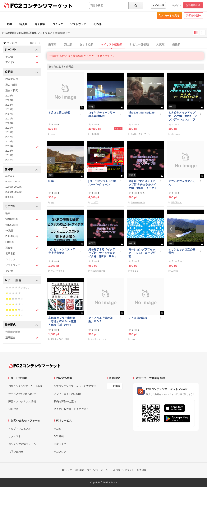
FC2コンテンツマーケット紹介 (25, 386)
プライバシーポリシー (98, 470)
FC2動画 (59, 436)
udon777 (94, 202)
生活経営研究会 (57, 271)
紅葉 (51, 181)
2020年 (9, 123)
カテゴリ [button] (21, 206)
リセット (35, 43)
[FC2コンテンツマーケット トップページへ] (34, 365)
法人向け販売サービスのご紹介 (71, 409)
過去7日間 (11, 84)
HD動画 (9, 242)
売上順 (68, 44)
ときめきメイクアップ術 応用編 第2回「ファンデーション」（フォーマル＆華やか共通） (182, 116)
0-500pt (9, 176)
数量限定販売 (12, 331)
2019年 (9, 127)
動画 (9, 24)
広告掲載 (141, 470)
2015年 (22, 147)
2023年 (9, 109)
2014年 (9, 150)
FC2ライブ (60, 444)
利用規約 (13, 409)
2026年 (9, 95)
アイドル (22, 62)
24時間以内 (11, 79)
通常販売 (22, 337)
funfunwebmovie (138, 202)
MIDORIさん (176, 202)
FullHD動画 (22, 236)
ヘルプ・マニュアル (19, 428)
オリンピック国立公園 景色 (182, 251)
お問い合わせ (15, 451)
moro (53, 134)
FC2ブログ (60, 451)
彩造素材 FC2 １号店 (60, 339)
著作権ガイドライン (123, 470)
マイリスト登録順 (111, 44)
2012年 (9, 159)
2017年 (9, 137)
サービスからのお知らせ (22, 393)
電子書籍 (39, 24)
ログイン (176, 5)
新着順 (52, 44)
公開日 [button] (21, 72)
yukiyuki (174, 271)
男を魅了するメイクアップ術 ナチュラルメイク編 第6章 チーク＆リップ (142, 185)
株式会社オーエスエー (100, 339)
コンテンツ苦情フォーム (22, 444)
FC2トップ (66, 470)
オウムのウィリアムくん (181, 183)
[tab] (127, 44)
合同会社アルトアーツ (140, 134)
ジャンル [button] (21, 49)
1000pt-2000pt (13, 186)
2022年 (9, 114)
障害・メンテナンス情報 (22, 401)
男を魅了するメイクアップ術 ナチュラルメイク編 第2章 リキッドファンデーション (102, 253)
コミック (57, 24)
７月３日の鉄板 (137, 317)
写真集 (23, 24)
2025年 (9, 100)
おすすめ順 (86, 44)
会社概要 (79, 470)
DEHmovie (175, 134)
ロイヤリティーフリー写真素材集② (101, 114)
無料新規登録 (193, 5)
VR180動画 (22, 219)
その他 (97, 24)
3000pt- (22, 197)
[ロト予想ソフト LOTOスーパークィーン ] (102, 183)
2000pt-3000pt (13, 191)
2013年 (9, 155)
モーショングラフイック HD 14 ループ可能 (142, 253)
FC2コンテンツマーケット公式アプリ (75, 386)
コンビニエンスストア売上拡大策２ (61, 251)
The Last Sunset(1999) (141, 114)
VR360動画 (11, 224)
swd (52, 202)
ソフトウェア (78, 24)
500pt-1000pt (12, 181)
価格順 (176, 44)
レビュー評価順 (139, 44)
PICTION (95, 134)
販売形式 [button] (21, 325)
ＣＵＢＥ (135, 271)
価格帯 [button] (21, 169)
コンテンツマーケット (48, 5)
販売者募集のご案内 (65, 401)
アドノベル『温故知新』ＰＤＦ (100, 319)
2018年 (9, 132)
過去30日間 (11, 90)
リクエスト (14, 436)
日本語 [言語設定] (116, 386)
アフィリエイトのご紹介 (67, 393)
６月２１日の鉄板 (59, 112)
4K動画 (9, 230)
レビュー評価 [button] (21, 280)
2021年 (9, 118)
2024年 (9, 104)
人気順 (160, 44)
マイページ (158, 5)
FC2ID (57, 428)
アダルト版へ (194, 15)
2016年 (9, 141)
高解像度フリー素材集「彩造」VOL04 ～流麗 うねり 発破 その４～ (62, 321)
